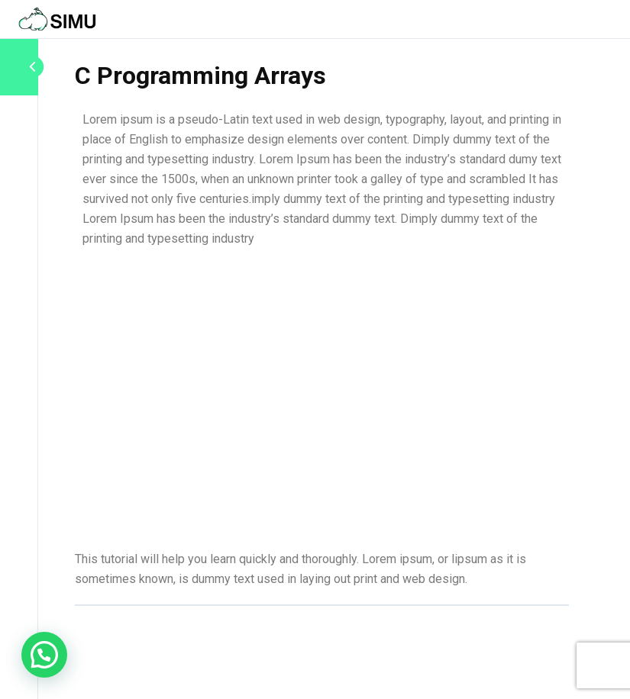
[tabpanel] (322, 349)
